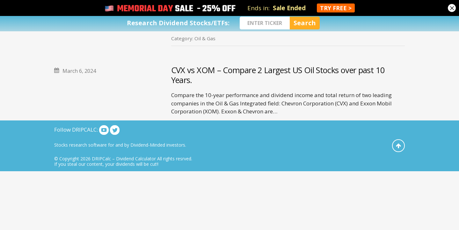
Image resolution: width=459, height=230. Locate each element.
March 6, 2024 (79, 70)
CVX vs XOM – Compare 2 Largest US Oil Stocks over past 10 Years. (278, 75)
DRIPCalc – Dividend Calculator (124, 159)
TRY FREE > (336, 8)
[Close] (452, 8)
